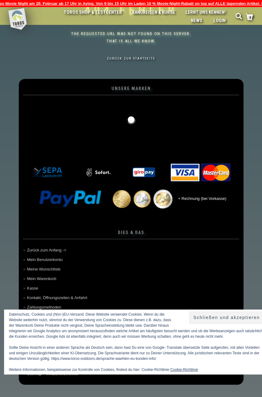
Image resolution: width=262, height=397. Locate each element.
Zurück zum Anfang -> (47, 250)
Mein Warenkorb (41, 278)
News (196, 20)
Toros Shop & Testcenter (93, 12)
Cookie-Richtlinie (184, 370)
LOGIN (219, 20)
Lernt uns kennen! (205, 12)
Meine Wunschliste (44, 269)
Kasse (32, 288)
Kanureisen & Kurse (153, 12)
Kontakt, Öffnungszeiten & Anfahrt (57, 297)
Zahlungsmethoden (44, 307)
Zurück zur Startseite (131, 58)
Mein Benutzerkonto (45, 259)
